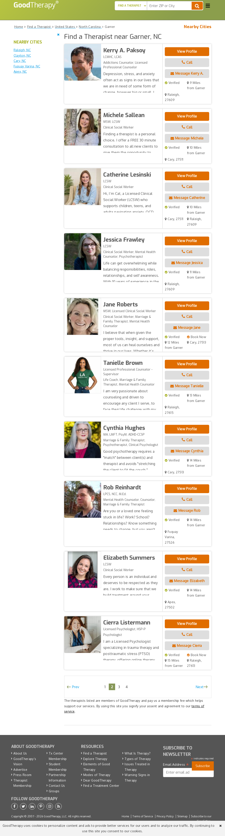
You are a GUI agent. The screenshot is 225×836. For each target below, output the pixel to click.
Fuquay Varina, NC (27, 66)
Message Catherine (187, 197)
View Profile (187, 51)
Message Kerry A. (187, 73)
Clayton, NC (22, 55)
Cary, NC (20, 61)
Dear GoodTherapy (97, 780)
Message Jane (186, 327)
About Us (20, 753)
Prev (75, 687)
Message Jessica (187, 263)
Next (199, 687)
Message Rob (187, 510)
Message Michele (187, 138)
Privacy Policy (165, 816)
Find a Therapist (95, 753)
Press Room (22, 775)
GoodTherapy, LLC (55, 816)
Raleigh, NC (22, 50)
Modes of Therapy (97, 775)
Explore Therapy (95, 759)
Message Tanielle (186, 386)
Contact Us (57, 785)
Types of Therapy (138, 759)
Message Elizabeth (187, 581)
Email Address (176, 764)
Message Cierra (187, 645)
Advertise (20, 769)
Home (125, 816)
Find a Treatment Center (101, 785)
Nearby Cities (197, 26)
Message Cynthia (187, 451)
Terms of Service (142, 816)
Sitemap (182, 816)
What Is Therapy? (138, 753)
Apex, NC (20, 71)
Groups (54, 791)
